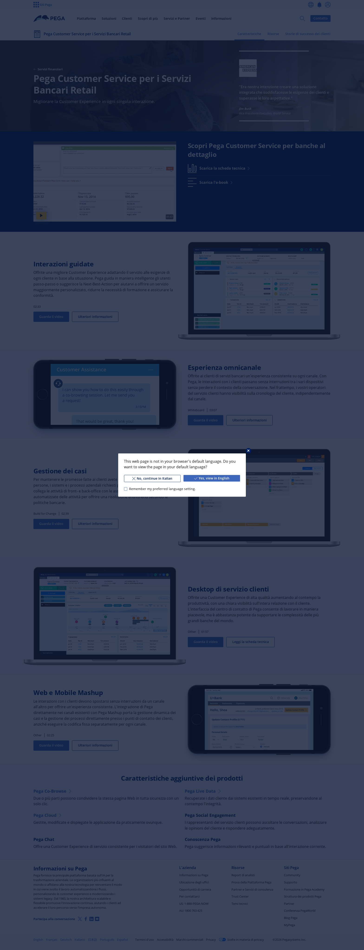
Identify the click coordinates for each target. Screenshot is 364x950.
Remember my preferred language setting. (162, 489)
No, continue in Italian (152, 478)
